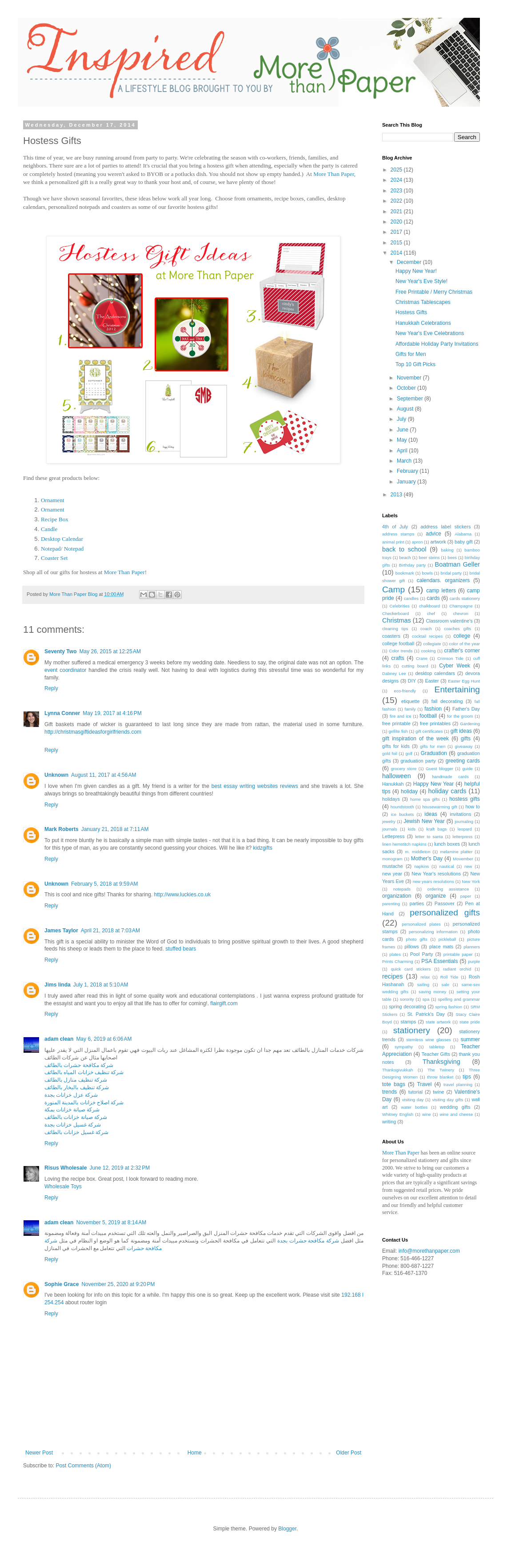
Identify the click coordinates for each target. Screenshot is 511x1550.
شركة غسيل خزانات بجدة (72, 1125)
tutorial (415, 1092)
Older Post (348, 1453)
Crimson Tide (450, 658)
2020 (397, 222)
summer (470, 1039)
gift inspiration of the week (415, 738)
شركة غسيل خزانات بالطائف (76, 1132)
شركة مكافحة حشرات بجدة (308, 1241)
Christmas (396, 620)
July (402, 419)
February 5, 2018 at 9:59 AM (104, 884)
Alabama (463, 533)
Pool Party (421, 954)
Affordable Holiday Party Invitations (437, 344)
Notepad (51, 548)
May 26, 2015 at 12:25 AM (109, 651)
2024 (397, 180)
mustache (392, 866)
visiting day (413, 1099)
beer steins (429, 557)
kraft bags (437, 829)
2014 (397, 253)
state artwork (438, 1021)
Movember (463, 858)
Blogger (287, 1529)
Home (195, 1453)
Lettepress (393, 836)
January (407, 482)
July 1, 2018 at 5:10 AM (100, 985)
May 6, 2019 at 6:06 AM (104, 1039)
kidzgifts (262, 848)
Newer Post (39, 1453)
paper (465, 896)
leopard (465, 829)
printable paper (458, 954)
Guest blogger (439, 768)
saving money (432, 991)
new (468, 866)
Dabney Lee (394, 673)
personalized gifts (445, 912)
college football (398, 643)
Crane (421, 658)
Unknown (56, 775)
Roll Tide (449, 977)
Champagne (460, 605)
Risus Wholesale (65, 1168)
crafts (397, 658)
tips (467, 1077)
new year (392, 873)
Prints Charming (397, 961)
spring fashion (449, 1006)
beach (405, 557)
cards (433, 598)
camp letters (441, 590)
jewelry (388, 821)
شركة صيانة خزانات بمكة (72, 1110)
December (410, 262)
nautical (446, 866)
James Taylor (61, 930)
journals (389, 829)
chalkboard (429, 605)
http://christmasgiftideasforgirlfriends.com (92, 732)
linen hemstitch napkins (404, 844)
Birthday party (412, 565)
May (402, 440)
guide (467, 768)
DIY (412, 680)
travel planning (457, 1084)
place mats (441, 946)
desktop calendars (435, 673)
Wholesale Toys (63, 1186)
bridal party (451, 573)
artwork (438, 541)
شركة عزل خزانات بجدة (71, 1095)
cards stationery (465, 598)
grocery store (404, 768)
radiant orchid (457, 969)
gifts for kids (396, 746)
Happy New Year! (416, 271)
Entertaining (457, 689)
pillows (411, 946)
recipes (392, 976)
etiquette (410, 701)
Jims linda (57, 985)
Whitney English (397, 1114)
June (403, 430)
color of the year (464, 643)
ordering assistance (448, 889)
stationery (411, 1030)
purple (474, 961)
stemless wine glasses (428, 1039)
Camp (393, 589)
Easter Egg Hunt (464, 681)
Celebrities (399, 605)
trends (389, 1092)
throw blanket (440, 1077)
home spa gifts (425, 799)
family (410, 709)
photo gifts (416, 939)
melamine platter (456, 851)
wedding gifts (455, 1107)
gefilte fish (398, 731)
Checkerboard (395, 613)
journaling (464, 821)
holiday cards (447, 791)
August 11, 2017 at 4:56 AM (103, 775)
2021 (397, 211)
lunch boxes (447, 844)
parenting (391, 903)
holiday (409, 791)
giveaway (464, 746)
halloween (396, 775)
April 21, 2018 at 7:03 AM (110, 930)
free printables (435, 723)
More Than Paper (333, 174)
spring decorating (407, 1006)
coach (426, 628)
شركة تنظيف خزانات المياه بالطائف (84, 1072)
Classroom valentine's (449, 620)
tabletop (436, 1046)
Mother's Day (427, 858)
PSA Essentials (439, 961)
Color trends (400, 650)
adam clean (58, 1039)
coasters (391, 636)
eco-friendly (405, 690)
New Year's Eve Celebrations (429, 333)
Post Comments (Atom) (83, 1465)
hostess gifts (464, 799)
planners (471, 946)
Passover (445, 903)
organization (396, 896)
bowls (427, 573)
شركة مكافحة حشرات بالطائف (78, 1065)
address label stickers (445, 526)
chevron (460, 613)
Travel (424, 1084)
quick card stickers (411, 969)
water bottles (414, 1107)
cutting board (415, 665)
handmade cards (450, 776)
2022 (397, 201)
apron (417, 541)
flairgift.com (223, 1003)
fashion (433, 709)
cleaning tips (395, 628)
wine (426, 1114)
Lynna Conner (62, 713)
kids (411, 829)
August (406, 409)
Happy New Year (433, 784)
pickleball (447, 939)
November (410, 378)
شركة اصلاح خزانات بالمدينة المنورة (84, 1102)
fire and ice (400, 716)
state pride (469, 1021)
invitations (460, 814)
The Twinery (440, 1069)
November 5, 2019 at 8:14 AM (111, 1222)
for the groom (460, 716)
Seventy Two (60, 651)
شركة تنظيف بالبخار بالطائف (76, 1087)
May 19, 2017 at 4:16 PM (112, 713)
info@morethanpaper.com (429, 1251)
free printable (396, 723)
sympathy (404, 1046)
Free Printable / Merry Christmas (433, 292)
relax (425, 977)
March (405, 461)
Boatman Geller (457, 564)
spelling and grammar (459, 999)
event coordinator (65, 670)
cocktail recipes (427, 636)
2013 (397, 494)
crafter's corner (462, 650)
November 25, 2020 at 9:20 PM (118, 1284)
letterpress (463, 836)
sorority (407, 999)
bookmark (404, 573)
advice (433, 534)
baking (447, 549)
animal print (393, 541)
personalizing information (433, 931)
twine (438, 1092)
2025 (397, 170)
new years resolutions (433, 881)
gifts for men (432, 746)
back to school (404, 549)
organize (436, 896)
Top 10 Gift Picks (415, 364)
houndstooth (402, 806)
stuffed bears (180, 949)
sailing (423, 984)
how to (472, 806)
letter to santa (429, 836)
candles (411, 598)
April (403, 450)
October (407, 388)
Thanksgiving (441, 1061)
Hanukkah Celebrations (423, 323)
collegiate (432, 643)
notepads (402, 889)
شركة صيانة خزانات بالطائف (75, 1117)
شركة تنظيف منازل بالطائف (75, 1080)
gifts (466, 738)
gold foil (389, 753)
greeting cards (463, 761)
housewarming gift (439, 806)
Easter (432, 680)
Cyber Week (454, 666)
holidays (391, 799)
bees (452, 557)
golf (409, 753)
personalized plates (421, 924)
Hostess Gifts (411, 312)
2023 (397, 191)
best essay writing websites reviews (255, 786)
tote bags (393, 1084)
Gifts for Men (410, 354)
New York (471, 881)
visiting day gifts (447, 1099)
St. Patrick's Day (426, 1014)
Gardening (470, 723)
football (428, 716)
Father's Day (466, 708)
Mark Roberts (61, 829)
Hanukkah (393, 784)
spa (426, 999)
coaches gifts (457, 628)
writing (389, 1121)
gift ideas (461, 731)
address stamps (398, 533)
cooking (428, 650)
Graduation (434, 753)
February (408, 471)
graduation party (418, 760)
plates (395, 954)
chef (431, 613)
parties (417, 903)
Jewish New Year (424, 821)
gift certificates (429, 731)
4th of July (395, 526)
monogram (392, 858)
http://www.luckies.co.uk (182, 894)
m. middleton (417, 851)
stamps (408, 1021)
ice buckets (402, 814)
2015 (397, 243)
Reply (51, 688)
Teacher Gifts (436, 1054)
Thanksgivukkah (397, 1069)
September (410, 398)
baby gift (464, 541)
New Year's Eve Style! (421, 281)
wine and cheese (456, 1114)
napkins (421, 866)
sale (445, 984)
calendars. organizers (443, 580)
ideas (430, 814)
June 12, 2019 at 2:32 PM (119, 1168)
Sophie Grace (61, 1284)
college (461, 636)
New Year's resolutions (436, 873)
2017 (397, 232)
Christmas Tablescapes (423, 302)
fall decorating (447, 701)
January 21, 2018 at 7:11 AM (115, 829)
